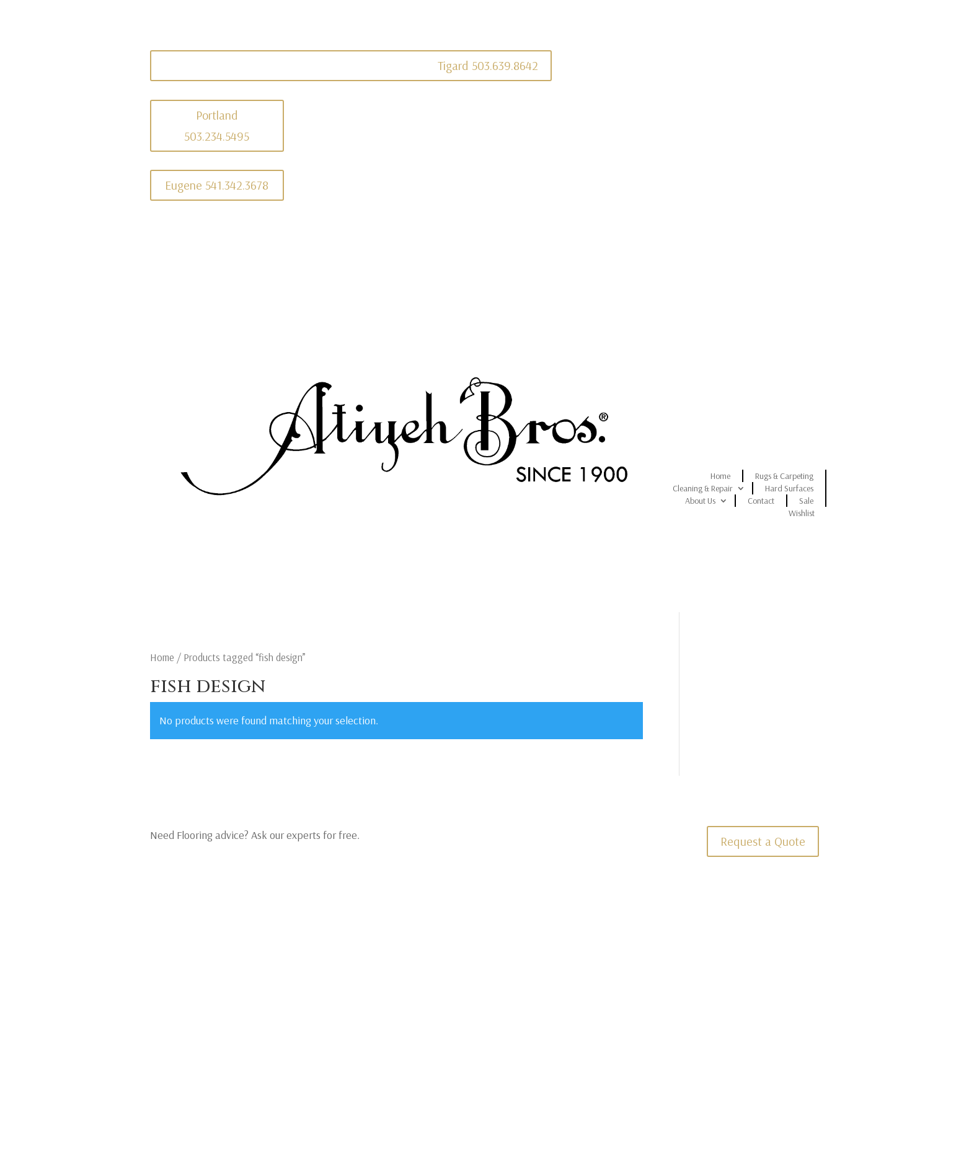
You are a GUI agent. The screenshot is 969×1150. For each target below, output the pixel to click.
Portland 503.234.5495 (216, 125)
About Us (700, 500)
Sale (806, 500)
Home (720, 475)
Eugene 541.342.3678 (216, 185)
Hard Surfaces (789, 488)
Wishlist (802, 513)
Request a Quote (762, 841)
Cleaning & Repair (703, 488)
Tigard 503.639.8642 (488, 65)
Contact (761, 500)
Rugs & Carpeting (784, 475)
